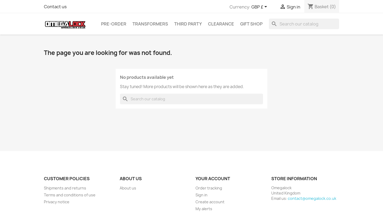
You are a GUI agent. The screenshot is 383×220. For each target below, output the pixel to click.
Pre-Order (113, 24)
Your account (212, 179)
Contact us (55, 7)
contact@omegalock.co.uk (312, 198)
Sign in (201, 194)
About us (128, 188)
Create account (209, 201)
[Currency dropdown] (260, 7)
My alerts (203, 208)
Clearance (221, 24)
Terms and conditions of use (69, 194)
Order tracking (208, 188)
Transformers (150, 24)
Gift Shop (251, 24)
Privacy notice (56, 201)
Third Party (188, 24)
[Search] (304, 24)
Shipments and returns (65, 188)
